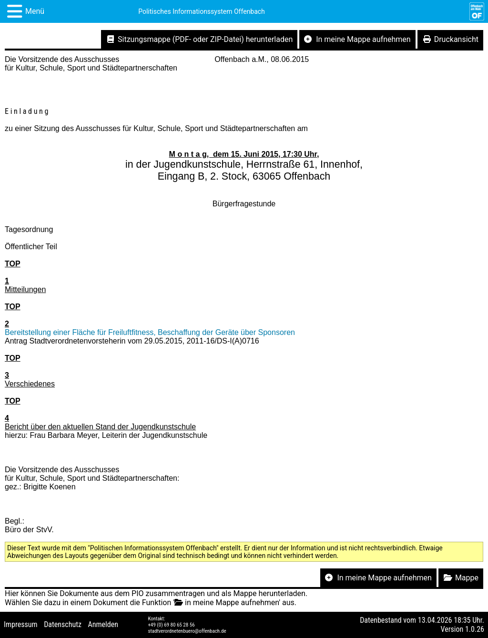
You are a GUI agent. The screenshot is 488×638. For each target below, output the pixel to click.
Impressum (21, 624)
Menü (34, 11)
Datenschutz (62, 624)
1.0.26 (474, 629)
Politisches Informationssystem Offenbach (201, 11)
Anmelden (103, 624)
